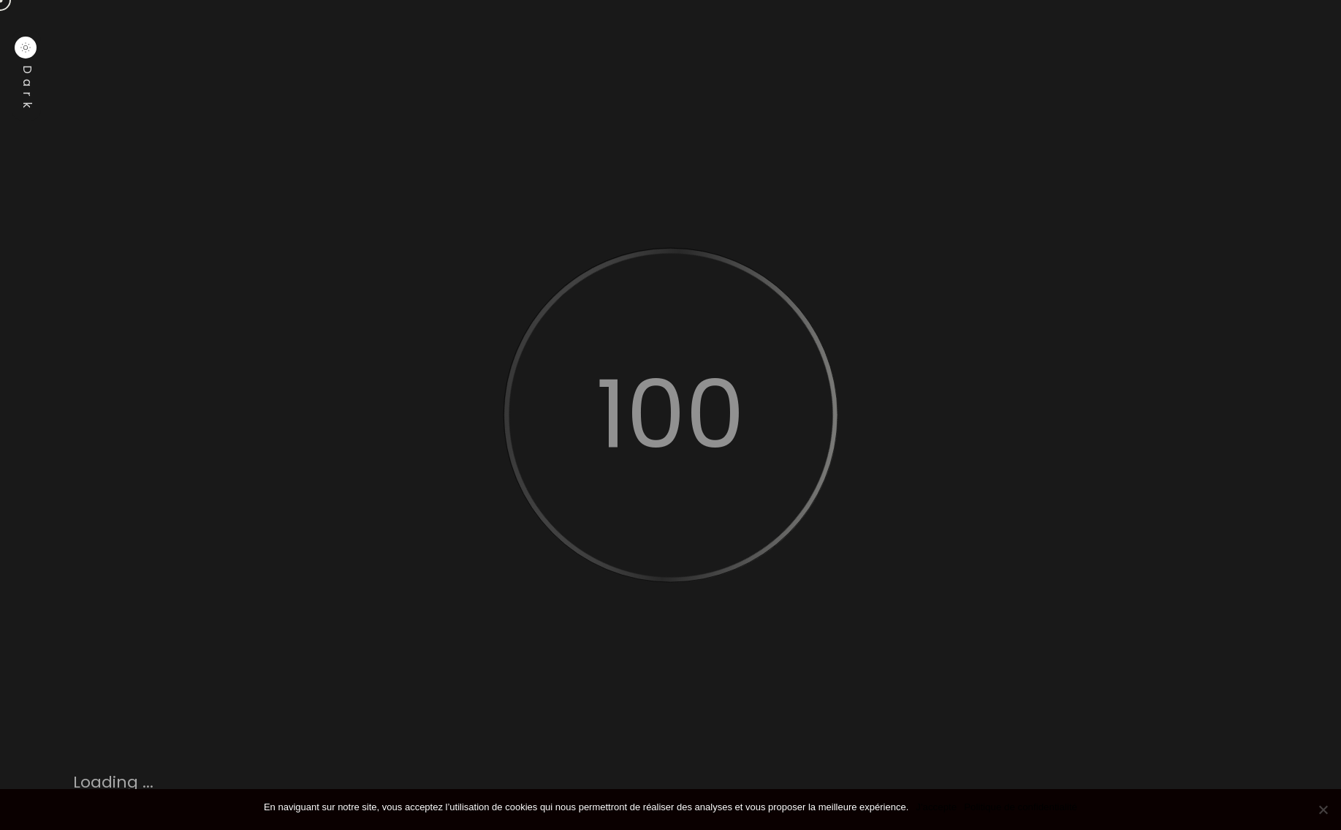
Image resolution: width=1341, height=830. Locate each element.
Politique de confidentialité (1020, 806)
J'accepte (936, 806)
